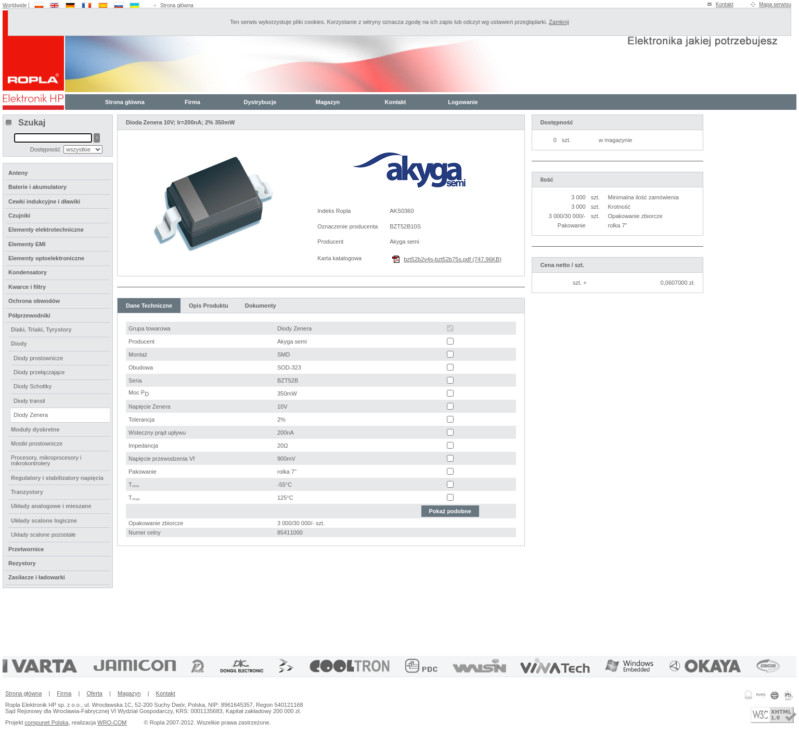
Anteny (18, 173)
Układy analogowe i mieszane (51, 506)
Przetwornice (26, 549)
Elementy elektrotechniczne (46, 229)
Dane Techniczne (149, 305)
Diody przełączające (39, 372)
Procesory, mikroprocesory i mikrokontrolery (46, 460)
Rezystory (22, 563)
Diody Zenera (31, 415)
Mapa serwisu (775, 4)
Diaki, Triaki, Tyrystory (41, 329)
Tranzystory (27, 492)
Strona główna (177, 5)
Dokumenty (260, 305)
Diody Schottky (32, 386)
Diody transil (29, 401)
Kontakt (724, 4)
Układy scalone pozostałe (43, 534)
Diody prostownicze (38, 358)
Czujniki (19, 215)
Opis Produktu (208, 305)
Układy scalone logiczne (44, 520)
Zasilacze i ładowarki (36, 577)
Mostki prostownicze (36, 443)
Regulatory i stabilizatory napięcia (57, 478)
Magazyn (328, 102)
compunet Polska (46, 722)
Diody (19, 343)
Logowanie (463, 102)
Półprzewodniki (29, 315)
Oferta (94, 693)
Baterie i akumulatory (37, 187)
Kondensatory (27, 272)
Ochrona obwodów (34, 301)
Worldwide (15, 5)
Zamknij (559, 22)
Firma (192, 102)
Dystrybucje (260, 102)
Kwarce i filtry (27, 287)
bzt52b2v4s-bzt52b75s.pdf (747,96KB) (452, 259)
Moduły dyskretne (35, 429)
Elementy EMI (27, 244)
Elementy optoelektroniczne (46, 258)
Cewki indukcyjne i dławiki (44, 201)
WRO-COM (111, 722)
